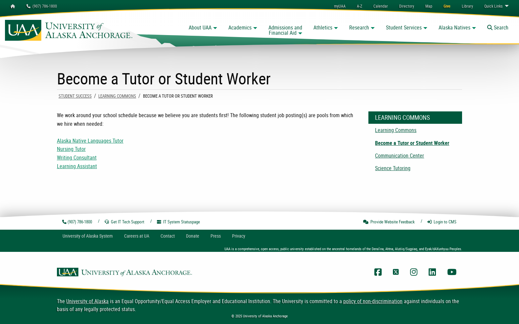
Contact (168, 236)
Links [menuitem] (493, 6)
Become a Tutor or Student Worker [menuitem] (412, 143)
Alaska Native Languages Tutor (90, 140)
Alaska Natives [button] (454, 27)
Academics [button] (240, 27)
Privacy (238, 236)
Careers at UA (136, 236)
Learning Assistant (77, 166)
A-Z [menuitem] (359, 6)
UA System (88, 236)
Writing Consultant (77, 157)
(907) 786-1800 (41, 6)
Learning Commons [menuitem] (395, 130)
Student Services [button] (404, 27)
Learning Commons (117, 96)
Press (216, 236)
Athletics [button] (322, 27)
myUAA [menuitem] (340, 6)
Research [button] (359, 27)
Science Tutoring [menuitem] (392, 168)
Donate (192, 236)
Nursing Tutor (71, 149)
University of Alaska (87, 301)
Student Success (75, 96)
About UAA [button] (200, 27)
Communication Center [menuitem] (399, 155)
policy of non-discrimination (372, 301)
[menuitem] (381, 6)
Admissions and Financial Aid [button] (285, 30)
